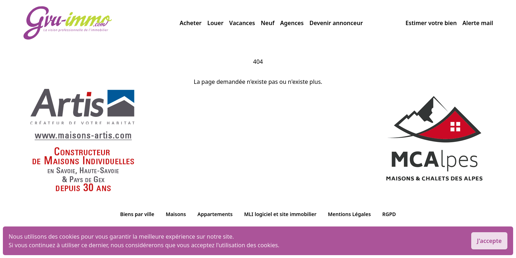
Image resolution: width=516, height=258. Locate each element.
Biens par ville (137, 214)
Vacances (242, 23)
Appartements (215, 214)
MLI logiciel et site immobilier (280, 214)
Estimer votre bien (431, 23)
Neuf (267, 23)
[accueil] (101, 23)
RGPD (389, 214)
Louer (215, 23)
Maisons (176, 214)
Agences (292, 23)
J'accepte (489, 241)
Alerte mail (478, 23)
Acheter (190, 23)
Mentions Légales (349, 214)
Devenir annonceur (336, 23)
